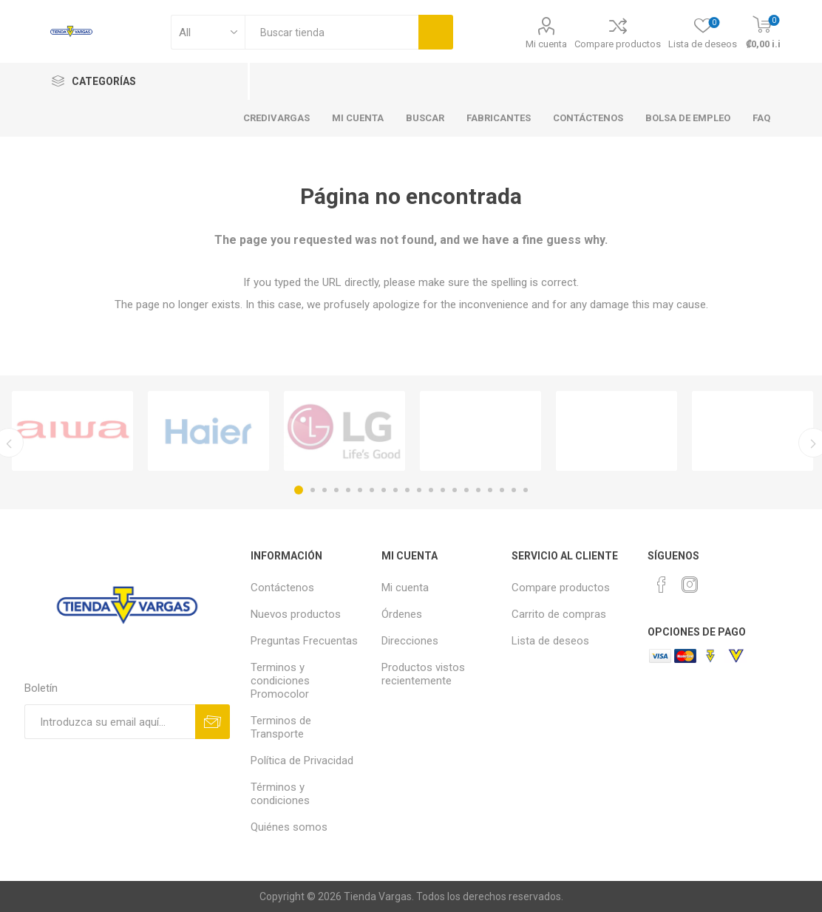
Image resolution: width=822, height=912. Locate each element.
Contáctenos (282, 587)
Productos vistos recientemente (423, 674)
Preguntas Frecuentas (304, 640)
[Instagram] (690, 584)
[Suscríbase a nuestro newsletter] (109, 721)
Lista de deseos (550, 640)
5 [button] (348, 490)
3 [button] (324, 490)
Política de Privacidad (302, 760)
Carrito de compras (559, 614)
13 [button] (443, 490)
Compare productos (617, 44)
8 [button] (383, 490)
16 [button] (478, 490)
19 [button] (514, 490)
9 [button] (395, 490)
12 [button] (431, 490)
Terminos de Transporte (281, 727)
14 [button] (454, 490)
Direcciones (409, 640)
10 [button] (407, 490)
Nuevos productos (296, 614)
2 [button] (312, 490)
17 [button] (490, 490)
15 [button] (466, 490)
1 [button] (298, 490)
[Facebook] (661, 584)
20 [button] (525, 490)
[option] (72, 431)
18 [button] (502, 490)
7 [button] (372, 490)
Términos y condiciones (280, 793)
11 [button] (419, 490)
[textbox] (331, 32)
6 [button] (360, 490)
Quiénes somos (289, 827)
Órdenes (401, 614)
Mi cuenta (546, 44)
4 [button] (336, 490)
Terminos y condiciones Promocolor (280, 681)
